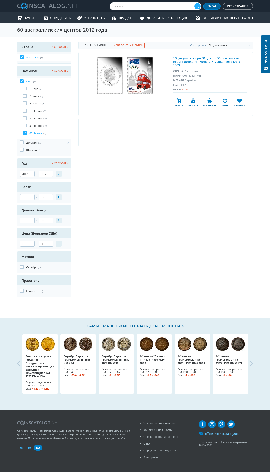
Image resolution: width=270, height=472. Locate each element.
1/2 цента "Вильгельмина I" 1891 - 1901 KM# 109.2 (191, 360)
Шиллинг (32, 150)
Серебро (31, 267)
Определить (60, 18)
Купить (31, 18)
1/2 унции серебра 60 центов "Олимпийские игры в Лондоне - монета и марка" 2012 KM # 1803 (206, 61)
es (29, 448)
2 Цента (34, 96)
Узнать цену (94, 18)
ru (38, 448)
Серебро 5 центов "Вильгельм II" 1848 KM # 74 (77, 360)
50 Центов (35, 126)
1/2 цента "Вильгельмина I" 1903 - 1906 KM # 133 (229, 360)
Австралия (32, 57)
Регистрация (237, 6)
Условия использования (159, 423)
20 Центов (35, 118)
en (21, 448)
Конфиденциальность (157, 430)
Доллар (31, 142)
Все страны (150, 457)
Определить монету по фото (228, 18)
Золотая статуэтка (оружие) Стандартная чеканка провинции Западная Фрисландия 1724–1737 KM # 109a (40, 366)
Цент (29, 81)
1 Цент (33, 89)
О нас (146, 443)
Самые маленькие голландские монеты (133, 326)
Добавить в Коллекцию (168, 18)
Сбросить (60, 47)
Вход (212, 6)
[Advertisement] (165, 132)
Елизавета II (33, 291)
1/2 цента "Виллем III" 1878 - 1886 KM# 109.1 (153, 360)
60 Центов (35, 133)
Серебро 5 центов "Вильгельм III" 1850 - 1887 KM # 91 (116, 360)
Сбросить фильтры (128, 45)
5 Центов (35, 103)
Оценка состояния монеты (160, 437)
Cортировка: (221, 45)
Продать (126, 18)
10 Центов (35, 111)
